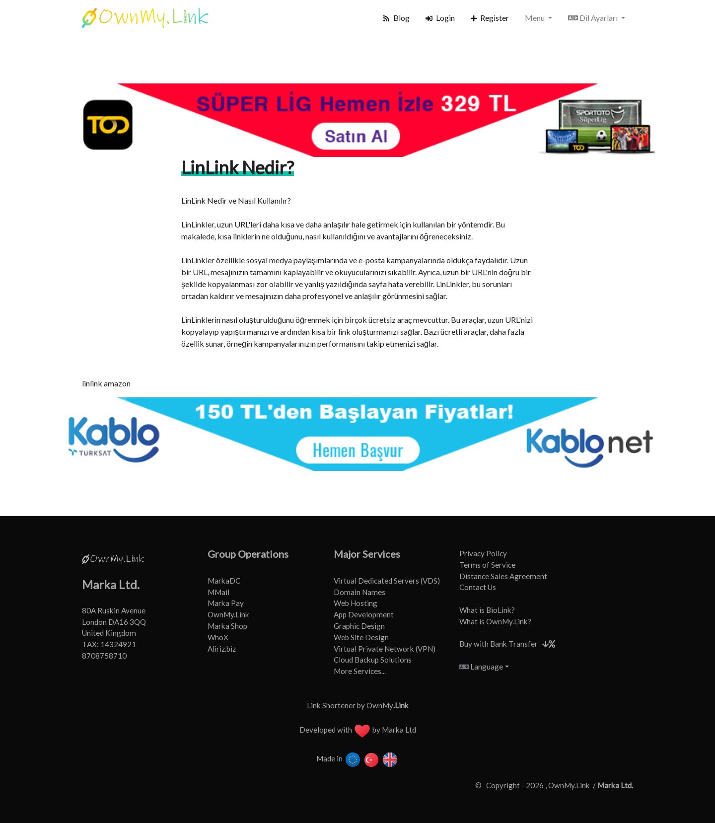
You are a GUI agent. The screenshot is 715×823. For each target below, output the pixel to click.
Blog (396, 17)
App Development (364, 614)
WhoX (218, 637)
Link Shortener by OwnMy (358, 705)
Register (490, 17)
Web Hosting (355, 603)
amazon (117, 383)
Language (481, 666)
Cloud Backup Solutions (373, 659)
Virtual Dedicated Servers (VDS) (387, 580)
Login (440, 17)
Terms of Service (487, 564)
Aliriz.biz (222, 648)
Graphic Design (359, 625)
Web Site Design (361, 637)
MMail (218, 592)
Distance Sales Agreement (503, 576)
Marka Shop (227, 625)
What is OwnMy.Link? (495, 621)
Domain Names (359, 592)
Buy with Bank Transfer (498, 643)
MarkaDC (224, 580)
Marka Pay (226, 603)
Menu (535, 17)
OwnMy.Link (228, 614)
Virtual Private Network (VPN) (384, 648)
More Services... (360, 671)
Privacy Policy (483, 553)
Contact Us (477, 587)
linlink (92, 383)
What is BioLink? (487, 609)
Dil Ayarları (593, 17)
